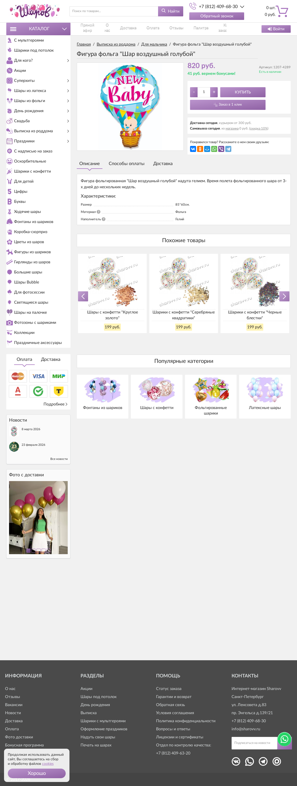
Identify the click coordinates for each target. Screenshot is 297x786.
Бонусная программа (24, 745)
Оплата (24, 445)
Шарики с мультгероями (103, 721)
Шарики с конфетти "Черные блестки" (255, 315)
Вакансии (13, 705)
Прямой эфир (86, 28)
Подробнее (56, 490)
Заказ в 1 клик (230, 104)
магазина (232, 128)
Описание (89, 164)
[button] (37, 773)
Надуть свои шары (98, 737)
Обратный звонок (216, 16)
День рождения (95, 705)
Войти (276, 29)
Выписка (89, 713)
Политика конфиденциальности (185, 721)
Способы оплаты (126, 164)
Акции (86, 689)
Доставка (50, 445)
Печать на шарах (96, 745)
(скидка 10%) (258, 128)
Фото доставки (19, 737)
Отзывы (150, 28)
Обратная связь (170, 705)
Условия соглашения (175, 713)
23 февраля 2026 (33, 530)
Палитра (166, 28)
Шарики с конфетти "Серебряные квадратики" (184, 315)
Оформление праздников (104, 729)
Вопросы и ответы (173, 729)
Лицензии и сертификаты (179, 737)
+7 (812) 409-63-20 (173, 753)
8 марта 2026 (31, 515)
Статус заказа (168, 689)
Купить (243, 92)
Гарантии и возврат (174, 697)
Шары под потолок (99, 697)
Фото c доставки (26, 561)
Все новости (59, 544)
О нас (104, 28)
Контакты (208, 28)
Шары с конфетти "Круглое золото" (112, 315)
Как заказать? (187, 28)
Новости (13, 713)
